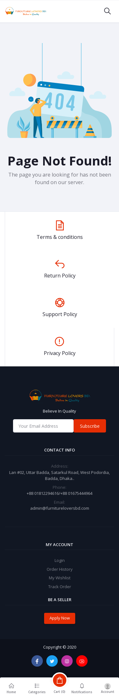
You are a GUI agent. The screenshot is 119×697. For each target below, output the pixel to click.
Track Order (59, 586)
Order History (60, 569)
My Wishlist (59, 578)
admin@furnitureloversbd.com (59, 508)
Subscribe (90, 426)
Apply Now (60, 618)
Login (60, 560)
